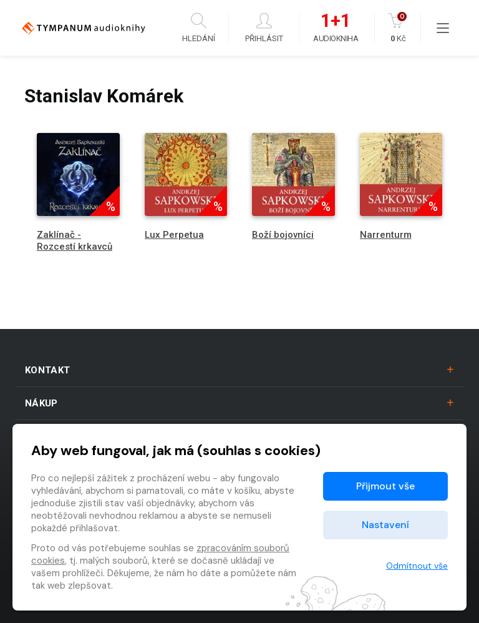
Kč (398, 27)
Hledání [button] (198, 27)
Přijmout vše (385, 486)
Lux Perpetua (174, 234)
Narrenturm (386, 234)
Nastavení (385, 524)
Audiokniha (335, 28)
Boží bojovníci (283, 234)
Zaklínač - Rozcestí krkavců (74, 240)
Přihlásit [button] (264, 27)
